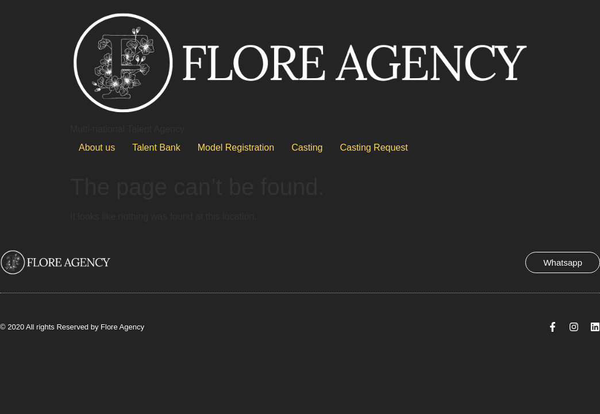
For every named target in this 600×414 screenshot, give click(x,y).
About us (97, 147)
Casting (306, 147)
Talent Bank (156, 147)
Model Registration (236, 147)
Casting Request (373, 147)
